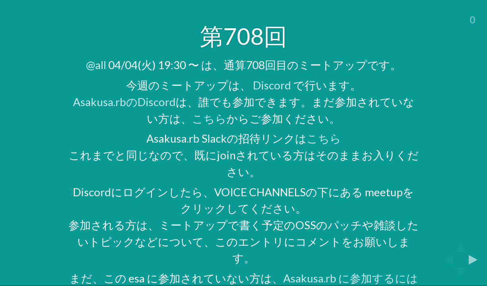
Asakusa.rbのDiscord (124, 101)
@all (96, 65)
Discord (272, 85)
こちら (209, 118)
